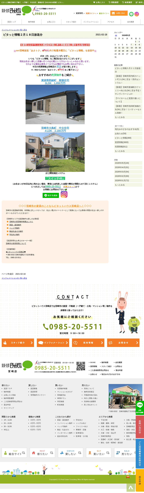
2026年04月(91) (122, 167)
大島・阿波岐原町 (133, 420)
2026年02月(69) (122, 176)
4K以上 (6, 430)
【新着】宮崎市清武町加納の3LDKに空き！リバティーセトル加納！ (128, 109)
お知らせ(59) (120, 133)
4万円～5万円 (36, 423)
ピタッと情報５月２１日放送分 (127, 70)
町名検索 (60, 405)
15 (136, 48)
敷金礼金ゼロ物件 (16, 231)
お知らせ (93, 374)
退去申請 (119, 370)
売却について (89, 389)
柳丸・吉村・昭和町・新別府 (112, 443)
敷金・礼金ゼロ (63, 430)
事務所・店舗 (81, 430)
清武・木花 (130, 430)
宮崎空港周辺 (106, 436)
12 (123, 48)
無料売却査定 (89, 392)
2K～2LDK (8, 423)
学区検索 (60, 401)
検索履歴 (127, 2)
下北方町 (104, 420)
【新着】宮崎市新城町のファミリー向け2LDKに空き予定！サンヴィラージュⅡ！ (128, 90)
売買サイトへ (91, 13)
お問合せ (118, 366)
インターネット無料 (64, 433)
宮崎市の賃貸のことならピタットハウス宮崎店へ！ (55, 206)
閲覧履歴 (114, 2)
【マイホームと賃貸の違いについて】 (127, 100)
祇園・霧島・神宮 (107, 423)
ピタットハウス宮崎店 (15, 252)
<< (116, 35)
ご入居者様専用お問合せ (99, 370)
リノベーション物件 (64, 423)
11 (119, 48)
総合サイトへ (104, 13)
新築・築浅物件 (15, 225)
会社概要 (130, 22)
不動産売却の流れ (90, 395)
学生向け (79, 420)
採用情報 (93, 366)
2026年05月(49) (122, 163)
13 (127, 48)
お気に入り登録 (10, 395)
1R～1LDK (8, 420)
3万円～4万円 (36, 420)
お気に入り (51, 22)
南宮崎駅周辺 (131, 433)
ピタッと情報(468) (123, 138)
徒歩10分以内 (62, 436)
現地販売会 (61, 395)
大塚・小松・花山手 (108, 433)
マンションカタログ (64, 392)
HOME (93, 362)
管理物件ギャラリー (38, 395)
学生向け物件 (14, 235)
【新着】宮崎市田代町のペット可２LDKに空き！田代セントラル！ (127, 79)
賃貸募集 (34, 389)
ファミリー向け (82, 426)
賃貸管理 (79, 13)
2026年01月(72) (122, 180)
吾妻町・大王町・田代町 (110, 439)
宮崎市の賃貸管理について (16, 243)
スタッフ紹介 (71, 22)
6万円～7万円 (36, 430)
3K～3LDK (8, 426)
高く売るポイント (90, 405)
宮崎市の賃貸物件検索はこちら (21, 222)
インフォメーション (91, 22)
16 (140, 48)
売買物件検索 (62, 389)
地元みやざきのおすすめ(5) (127, 129)
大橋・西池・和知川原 (109, 426)
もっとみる (120, 117)
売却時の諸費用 (90, 401)
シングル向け (81, 423)
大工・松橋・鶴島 (107, 430)
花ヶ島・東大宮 (132, 423)
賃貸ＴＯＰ (8, 389)
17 (115, 51)
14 (132, 48)
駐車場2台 (80, 433)
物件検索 (31, 22)
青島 (128, 436)
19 (123, 51)
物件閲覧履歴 (9, 398)
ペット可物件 (14, 228)
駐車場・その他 (82, 436)
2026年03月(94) (122, 172)
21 (132, 51)
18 (119, 51)
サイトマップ (9, 408)
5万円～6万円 (36, 426)
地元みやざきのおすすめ (111, 374)
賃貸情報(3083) (121, 142)
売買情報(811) (121, 146)
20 (127, 51)
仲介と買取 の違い (91, 398)
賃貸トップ (11, 22)
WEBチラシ (61, 398)
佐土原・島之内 (132, 439)
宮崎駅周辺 (130, 426)
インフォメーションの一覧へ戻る (14, 30)
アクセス (110, 22)
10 (115, 48)
